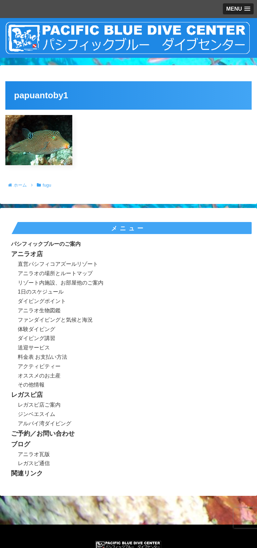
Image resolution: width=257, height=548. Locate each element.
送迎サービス (34, 347)
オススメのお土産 (39, 375)
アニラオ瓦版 (34, 454)
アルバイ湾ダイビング (44, 423)
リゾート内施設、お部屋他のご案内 (60, 283)
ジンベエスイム (36, 414)
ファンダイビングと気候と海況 (55, 320)
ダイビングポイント (42, 301)
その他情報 (31, 385)
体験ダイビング (36, 329)
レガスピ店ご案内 (39, 405)
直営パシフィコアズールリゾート (58, 264)
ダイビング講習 (36, 338)
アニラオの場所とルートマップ (55, 273)
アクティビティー (39, 366)
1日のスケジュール (41, 292)
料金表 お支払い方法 (42, 357)
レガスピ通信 (34, 463)
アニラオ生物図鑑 (39, 310)
